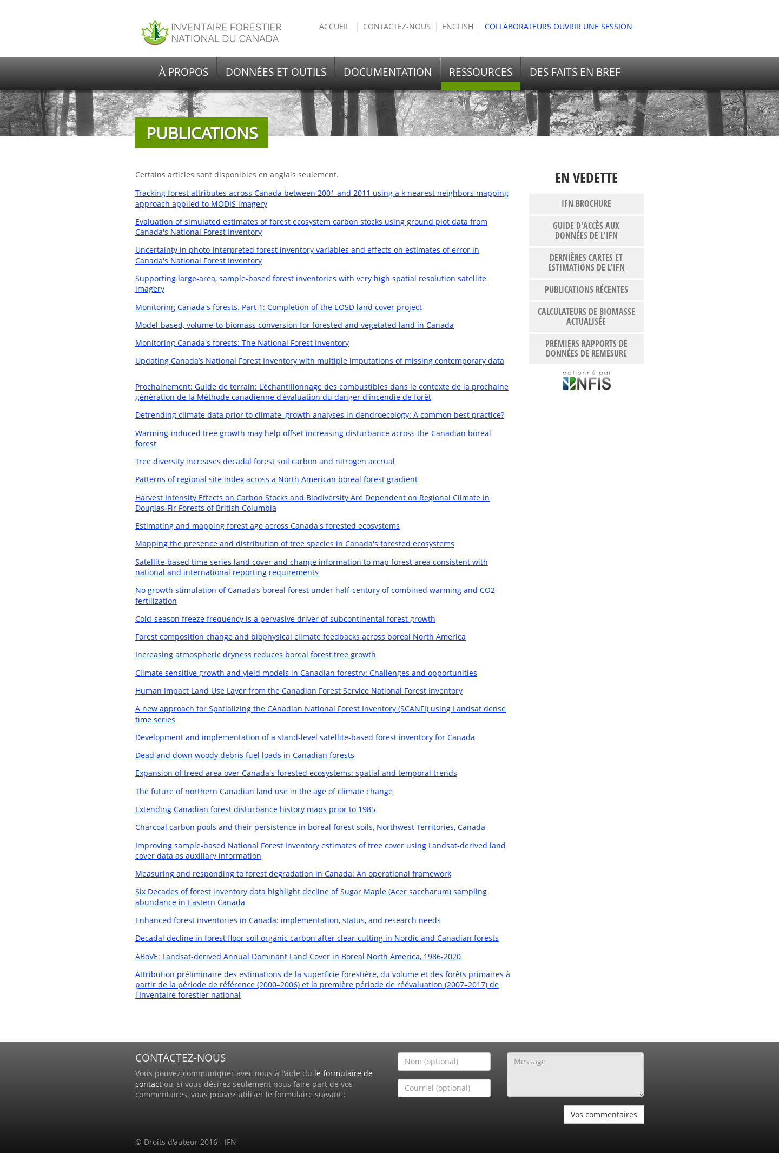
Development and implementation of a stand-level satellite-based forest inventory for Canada (305, 737)
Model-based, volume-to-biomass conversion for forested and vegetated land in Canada (294, 325)
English (457, 26)
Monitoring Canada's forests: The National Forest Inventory (242, 343)
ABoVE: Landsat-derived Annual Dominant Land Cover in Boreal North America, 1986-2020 (298, 956)
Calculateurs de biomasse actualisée (586, 316)
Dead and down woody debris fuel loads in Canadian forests (244, 755)
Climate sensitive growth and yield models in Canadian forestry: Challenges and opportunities (306, 673)
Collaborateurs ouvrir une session (558, 26)
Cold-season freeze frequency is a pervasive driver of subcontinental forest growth (285, 619)
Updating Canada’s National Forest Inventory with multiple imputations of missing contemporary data (319, 361)
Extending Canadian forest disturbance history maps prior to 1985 (255, 809)
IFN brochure (586, 203)
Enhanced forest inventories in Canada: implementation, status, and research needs (288, 920)
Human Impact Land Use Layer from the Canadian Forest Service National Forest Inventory (299, 691)
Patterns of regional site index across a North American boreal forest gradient (276, 479)
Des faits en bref (575, 72)
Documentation (388, 72)
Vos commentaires (604, 1114)
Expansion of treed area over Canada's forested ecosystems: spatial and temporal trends (296, 773)
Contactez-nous (397, 26)
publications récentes (586, 289)
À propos (183, 72)
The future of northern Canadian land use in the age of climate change (264, 791)
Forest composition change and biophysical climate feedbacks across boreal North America (300, 637)
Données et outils (276, 72)
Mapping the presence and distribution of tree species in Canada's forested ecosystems (294, 544)
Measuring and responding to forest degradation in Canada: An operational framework (293, 874)
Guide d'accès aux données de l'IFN (586, 230)
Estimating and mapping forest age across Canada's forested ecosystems (267, 526)
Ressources (480, 72)
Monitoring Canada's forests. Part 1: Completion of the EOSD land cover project (278, 307)
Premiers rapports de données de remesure (586, 348)
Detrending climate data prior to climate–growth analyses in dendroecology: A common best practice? (319, 415)
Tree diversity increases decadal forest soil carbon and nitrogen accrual (265, 461)
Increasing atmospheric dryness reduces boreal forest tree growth (255, 655)
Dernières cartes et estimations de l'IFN (586, 262)
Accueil (334, 26)
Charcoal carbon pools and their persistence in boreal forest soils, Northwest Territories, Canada (310, 827)
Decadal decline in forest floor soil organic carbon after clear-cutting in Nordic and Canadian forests (317, 938)
